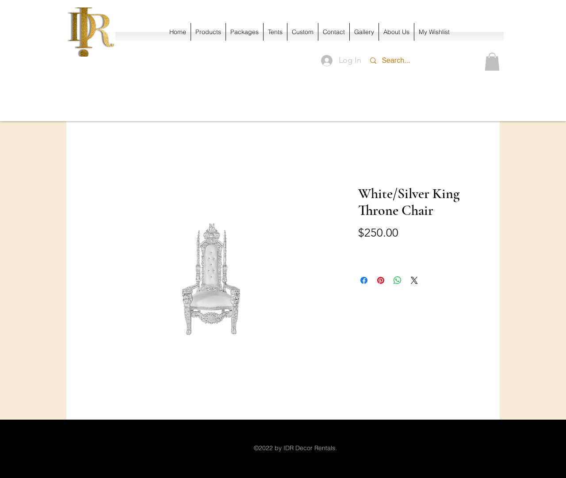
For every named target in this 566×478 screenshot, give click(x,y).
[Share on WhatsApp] (397, 280)
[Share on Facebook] (364, 280)
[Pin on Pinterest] (380, 280)
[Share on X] (414, 280)
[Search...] (417, 60)
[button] (492, 62)
